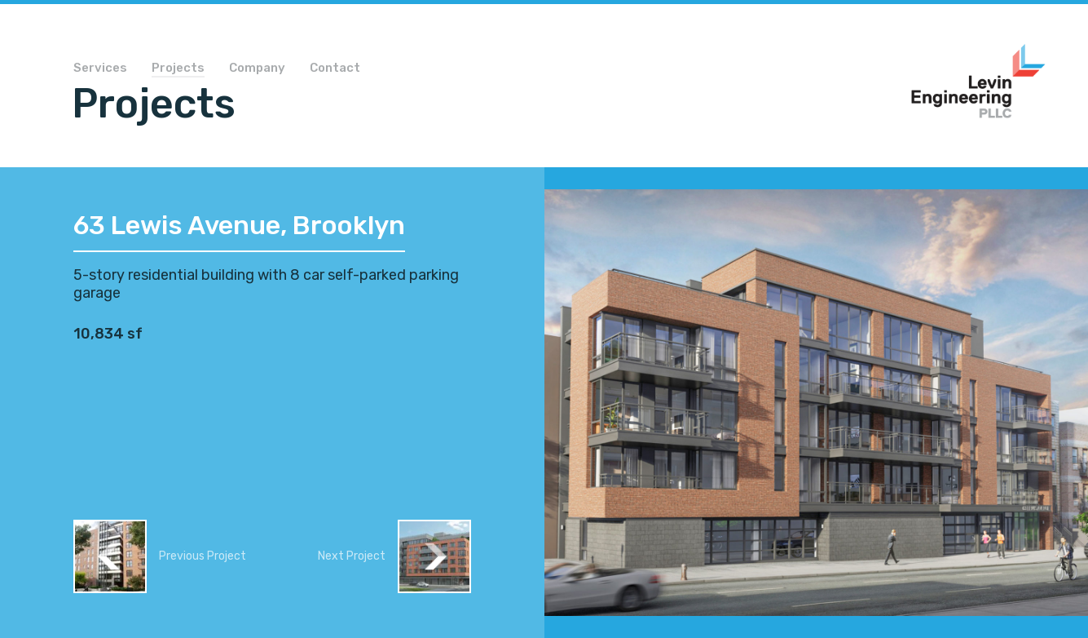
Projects (178, 68)
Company (257, 68)
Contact (335, 68)
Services (100, 68)
